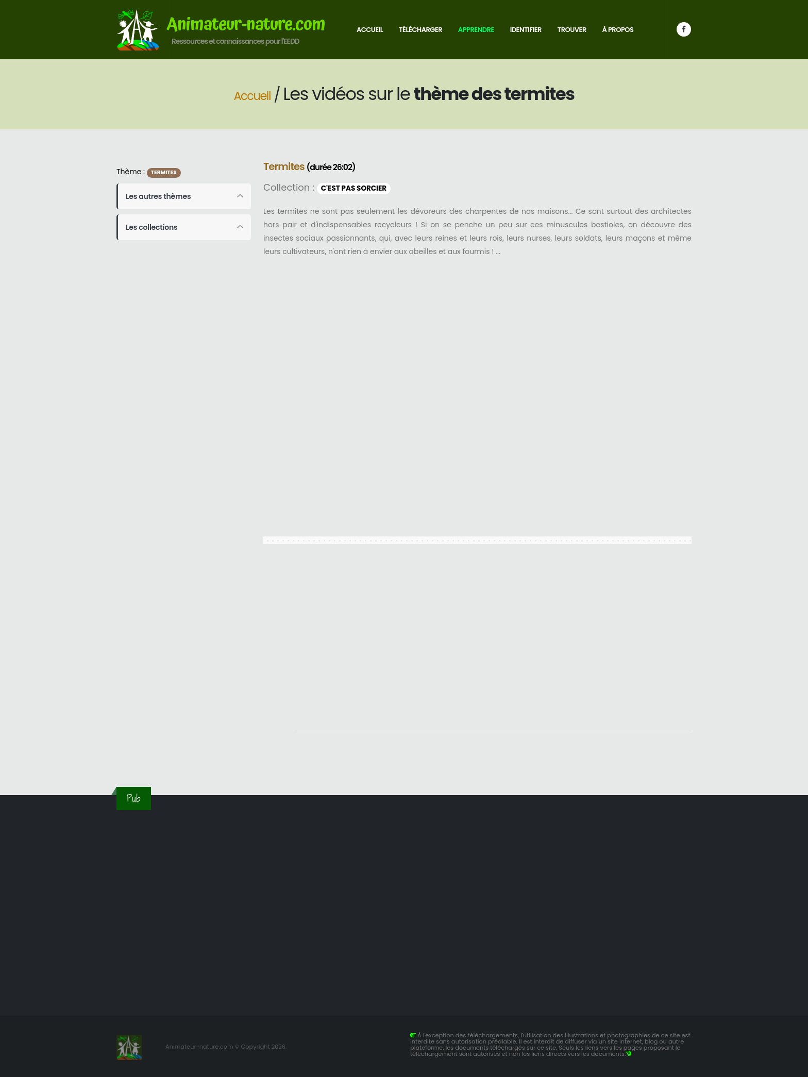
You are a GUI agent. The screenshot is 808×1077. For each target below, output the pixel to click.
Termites (164, 172)
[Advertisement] (493, 643)
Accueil (370, 30)
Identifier (526, 30)
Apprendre (476, 30)
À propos (618, 30)
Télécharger (420, 30)
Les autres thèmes (158, 196)
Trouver (572, 30)
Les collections (151, 227)
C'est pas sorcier (353, 188)
